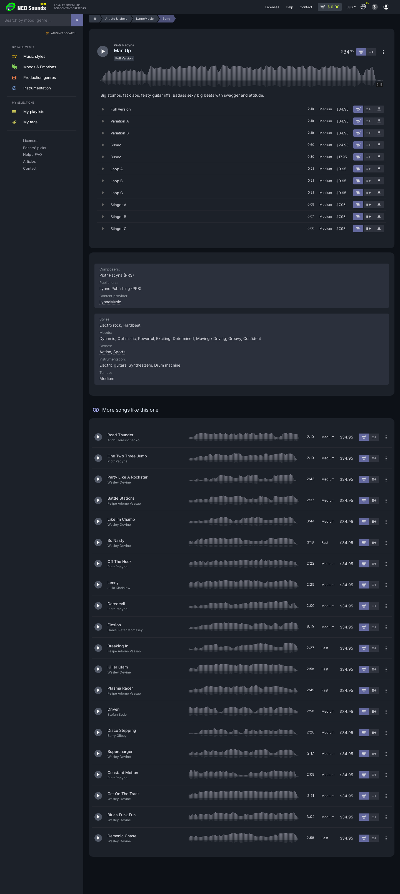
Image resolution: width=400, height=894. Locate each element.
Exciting (163, 338)
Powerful (146, 338)
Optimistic (127, 338)
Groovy (234, 338)
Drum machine (167, 365)
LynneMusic (110, 301)
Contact (29, 168)
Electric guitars (112, 365)
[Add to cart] (358, 109)
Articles (29, 161)
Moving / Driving (211, 338)
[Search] (77, 20)
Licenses (30, 140)
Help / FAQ (32, 154)
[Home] (94, 18)
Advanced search (63, 33)
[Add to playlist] (368, 109)
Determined (183, 338)
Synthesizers (140, 365)
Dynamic (107, 338)
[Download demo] (379, 109)
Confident (252, 338)
